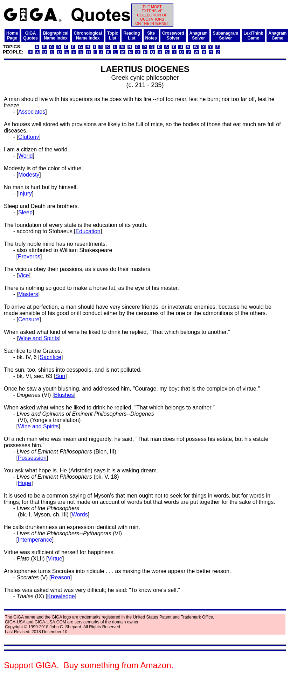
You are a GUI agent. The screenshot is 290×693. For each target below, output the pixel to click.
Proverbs (29, 256)
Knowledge (61, 596)
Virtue (55, 559)
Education (88, 231)
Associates (31, 112)
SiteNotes (151, 36)
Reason (60, 577)
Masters (28, 294)
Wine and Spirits (38, 338)
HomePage (12, 36)
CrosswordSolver (173, 36)
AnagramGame (277, 36)
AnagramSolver (198, 36)
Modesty (28, 175)
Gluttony (28, 137)
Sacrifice (50, 357)
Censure (28, 319)
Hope (24, 483)
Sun (60, 376)
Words (80, 514)
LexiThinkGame (253, 36)
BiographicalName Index (56, 36)
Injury (25, 194)
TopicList (112, 36)
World (25, 156)
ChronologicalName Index (88, 36)
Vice (23, 275)
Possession (32, 458)
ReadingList (131, 36)
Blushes (64, 395)
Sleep (25, 212)
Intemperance (35, 540)
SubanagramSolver (226, 36)
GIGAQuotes (30, 36)
